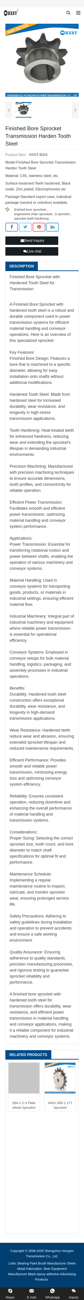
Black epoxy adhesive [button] (43, 1274)
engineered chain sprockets (33, 214)
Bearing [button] (23, 1263)
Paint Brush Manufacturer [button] (48, 1263)
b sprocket (62, 214)
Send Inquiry (32, 240)
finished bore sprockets (30, 209)
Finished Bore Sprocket (33, 304)
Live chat (32, 251)
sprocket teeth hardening (31, 218)
